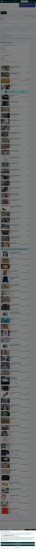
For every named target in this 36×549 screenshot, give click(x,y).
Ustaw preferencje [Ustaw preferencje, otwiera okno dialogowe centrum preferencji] (17, 547)
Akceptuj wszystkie (17, 542)
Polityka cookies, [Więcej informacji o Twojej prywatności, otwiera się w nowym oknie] (6, 535)
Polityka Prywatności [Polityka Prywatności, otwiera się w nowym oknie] (11, 535)
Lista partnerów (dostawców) (5, 540)
